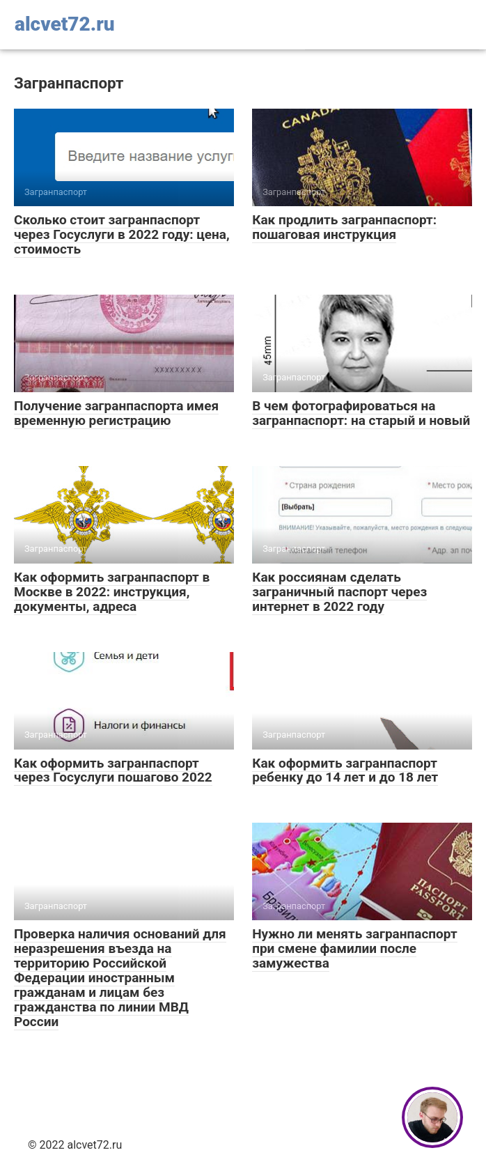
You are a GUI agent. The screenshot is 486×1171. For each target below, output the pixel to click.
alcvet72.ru (65, 24)
